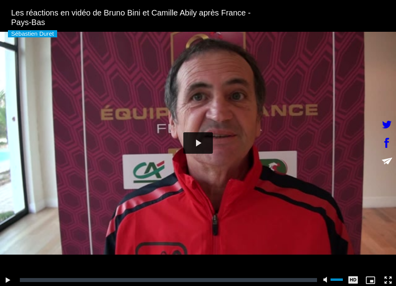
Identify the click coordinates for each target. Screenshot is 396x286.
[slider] (168, 280)
